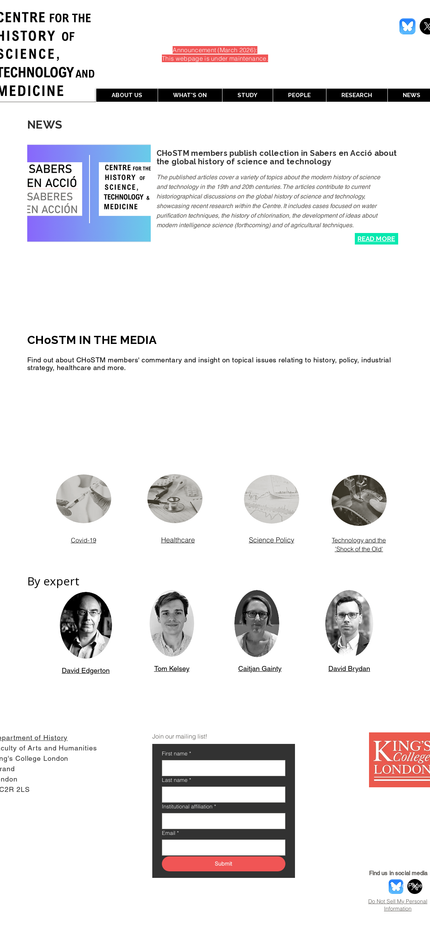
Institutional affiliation (189, 806)
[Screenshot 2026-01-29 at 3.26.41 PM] (407, 26)
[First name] (221, 768)
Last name (176, 780)
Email (170, 833)
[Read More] (376, 239)
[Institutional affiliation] (221, 821)
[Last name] (221, 794)
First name (176, 753)
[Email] (221, 847)
